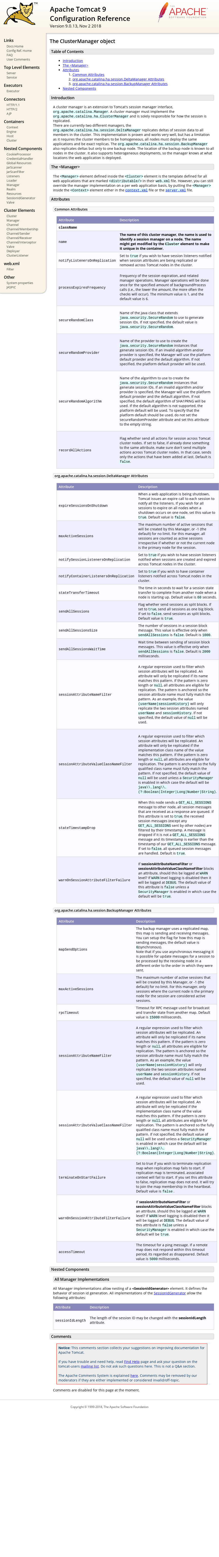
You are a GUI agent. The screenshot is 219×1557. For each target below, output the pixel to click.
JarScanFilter (15, 171)
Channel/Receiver (19, 238)
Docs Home (15, 46)
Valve (10, 202)
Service (12, 77)
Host (10, 136)
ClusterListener (17, 255)
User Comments (18, 59)
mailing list (90, 1366)
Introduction (73, 60)
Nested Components (79, 88)
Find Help (132, 1361)
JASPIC (11, 287)
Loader (12, 180)
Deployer (13, 251)
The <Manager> (75, 65)
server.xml (175, 190)
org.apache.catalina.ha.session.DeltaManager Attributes (118, 79)
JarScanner (14, 167)
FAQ (10, 55)
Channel (12, 224)
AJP (9, 113)
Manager (13, 185)
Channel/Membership (22, 229)
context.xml (136, 190)
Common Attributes (88, 74)
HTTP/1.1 (13, 105)
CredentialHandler (20, 158)
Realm (11, 189)
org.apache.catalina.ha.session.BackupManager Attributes (120, 83)
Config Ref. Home (19, 50)
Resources (14, 193)
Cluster (12, 140)
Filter (10, 269)
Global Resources (19, 163)
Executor (13, 91)
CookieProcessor (19, 154)
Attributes (71, 70)
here (134, 1375)
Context (12, 127)
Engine (11, 131)
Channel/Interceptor (21, 242)
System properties (20, 283)
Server (11, 73)
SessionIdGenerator (21, 198)
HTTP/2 (12, 109)
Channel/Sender (18, 233)
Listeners (13, 176)
